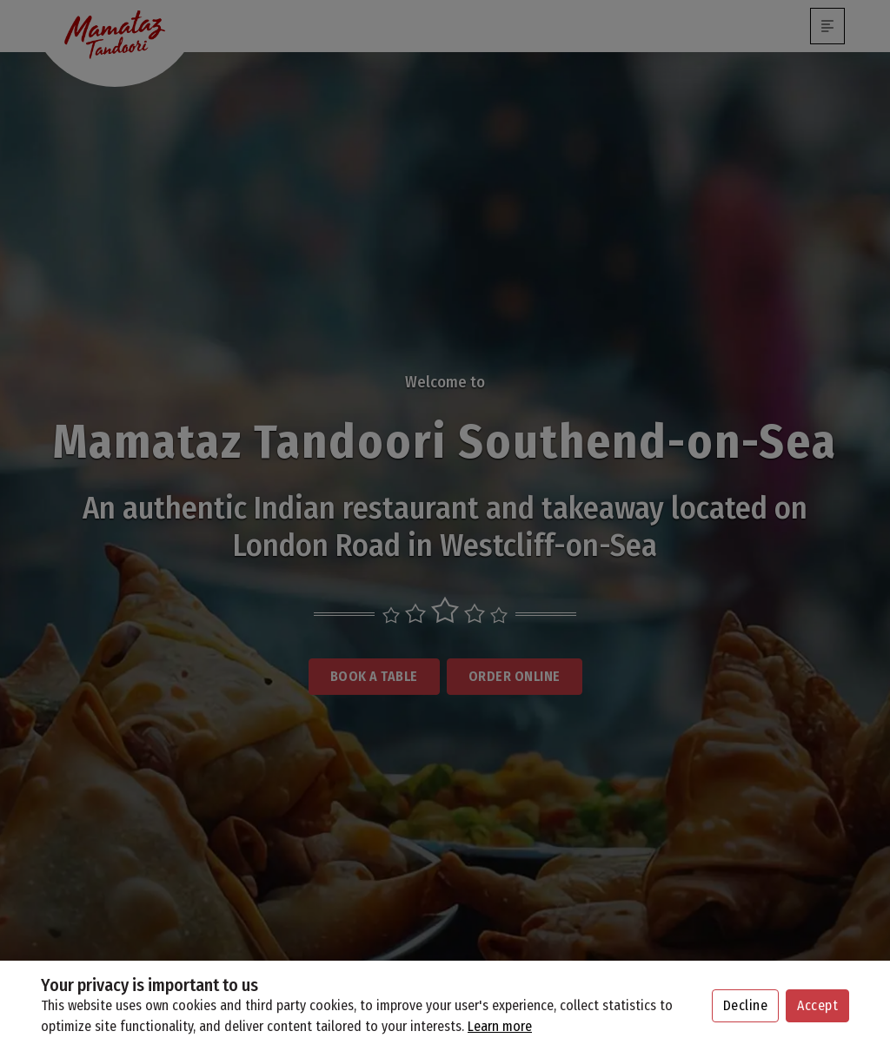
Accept (817, 1005)
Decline (745, 1005)
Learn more (500, 1026)
